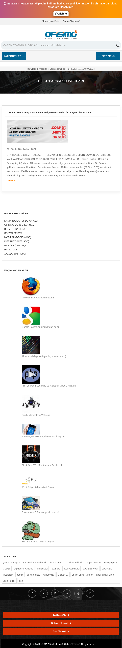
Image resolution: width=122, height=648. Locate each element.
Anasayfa (43, 69)
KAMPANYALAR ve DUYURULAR (22, 220)
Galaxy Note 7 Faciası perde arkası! (40, 512)
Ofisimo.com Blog (57, 69)
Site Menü (106, 56)
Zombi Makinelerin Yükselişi (36, 415)
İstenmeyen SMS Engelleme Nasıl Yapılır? (43, 436)
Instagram (8, 574)
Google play (110, 562)
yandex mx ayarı (11, 562)
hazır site (55, 568)
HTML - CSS (10, 249)
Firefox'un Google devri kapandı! (38, 297)
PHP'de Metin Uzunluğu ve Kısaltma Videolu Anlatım (49, 385)
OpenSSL (107, 568)
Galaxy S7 (63, 574)
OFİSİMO (75, 644)
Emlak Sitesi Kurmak (82, 574)
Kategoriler (14, 56)
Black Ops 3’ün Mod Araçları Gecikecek (42, 465)
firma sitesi (42, 568)
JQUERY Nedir (90, 568)
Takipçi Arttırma (93, 562)
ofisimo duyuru (56, 562)
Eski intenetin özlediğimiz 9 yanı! (38, 541)
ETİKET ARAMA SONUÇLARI (81, 69)
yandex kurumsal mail (34, 562)
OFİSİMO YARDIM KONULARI (20, 225)
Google (6, 568)
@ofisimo (61, 13)
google (20, 574)
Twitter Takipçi (74, 562)
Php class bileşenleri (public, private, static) (44, 356)
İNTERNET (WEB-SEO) (16, 241)
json (21, 581)
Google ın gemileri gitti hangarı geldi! (40, 327)
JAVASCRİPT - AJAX (15, 253)
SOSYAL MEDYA (13, 233)
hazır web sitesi (71, 568)
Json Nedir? (9, 581)
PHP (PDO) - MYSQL (15, 245)
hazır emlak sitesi (105, 574)
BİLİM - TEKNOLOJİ (14, 229)
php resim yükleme (23, 568)
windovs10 (48, 574)
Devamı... (12, 180)
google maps (33, 574)
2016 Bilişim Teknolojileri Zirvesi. (38, 487)
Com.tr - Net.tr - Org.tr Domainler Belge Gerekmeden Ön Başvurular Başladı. (49, 112)
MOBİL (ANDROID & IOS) (17, 237)
